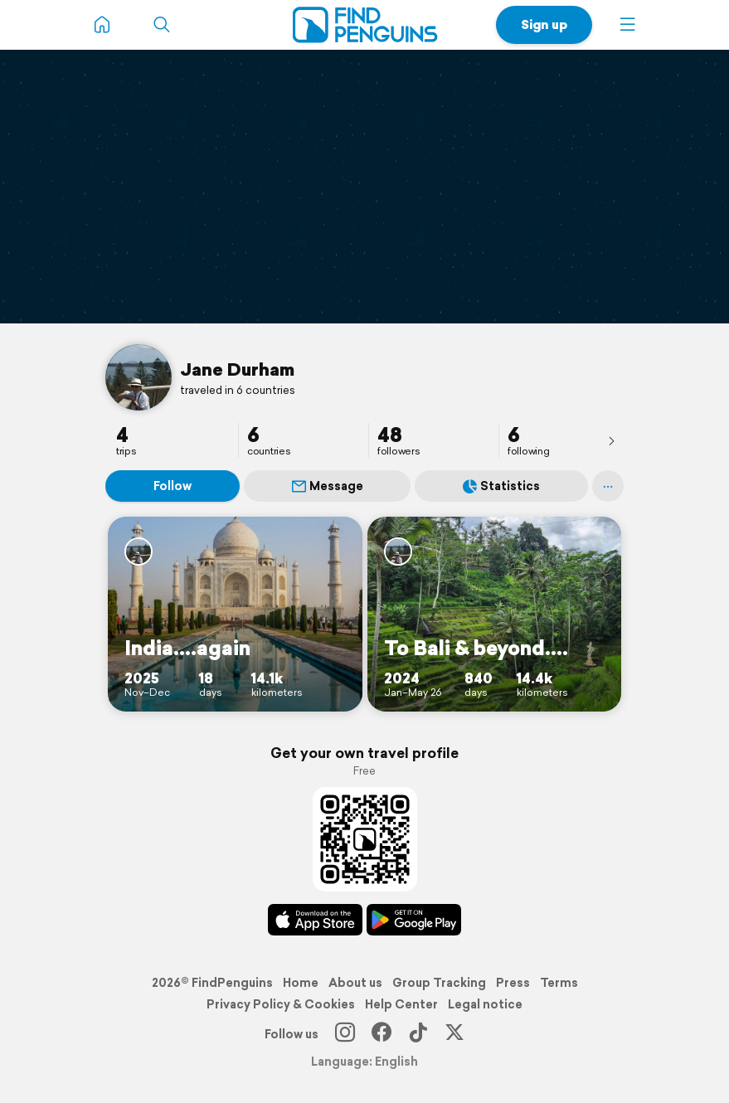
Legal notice (485, 1004)
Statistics (501, 486)
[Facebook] (381, 1034)
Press (513, 982)
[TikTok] (418, 1034)
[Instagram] (345, 1034)
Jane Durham (237, 369)
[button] (628, 25)
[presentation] (611, 440)
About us (355, 982)
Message (327, 486)
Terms (559, 982)
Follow (172, 486)
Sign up (544, 24)
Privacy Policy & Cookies (281, 1004)
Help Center (401, 1004)
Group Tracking (439, 982)
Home (300, 982)
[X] (454, 1034)
